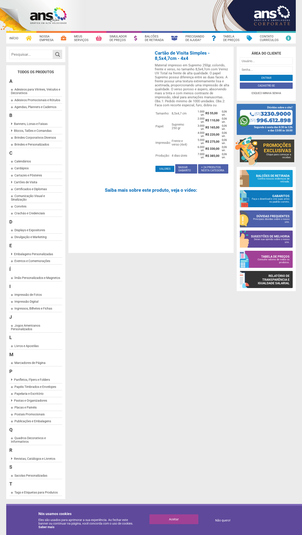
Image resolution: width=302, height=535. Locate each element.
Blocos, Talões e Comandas (33, 130)
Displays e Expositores (29, 230)
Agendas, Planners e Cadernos (35, 107)
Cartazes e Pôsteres (28, 175)
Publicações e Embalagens (32, 421)
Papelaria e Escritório (29, 393)
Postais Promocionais (29, 414)
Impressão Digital (26, 301)
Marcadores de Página (30, 363)
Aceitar (174, 519)
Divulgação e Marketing (30, 237)
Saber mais (46, 527)
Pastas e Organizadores (30, 400)
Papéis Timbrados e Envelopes (35, 387)
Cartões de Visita (25, 182)
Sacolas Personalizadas (30, 475)
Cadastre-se (266, 85)
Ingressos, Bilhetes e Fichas (33, 308)
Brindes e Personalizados (31, 144)
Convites (20, 206)
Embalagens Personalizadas (33, 254)
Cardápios (21, 168)
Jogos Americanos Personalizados (25, 327)
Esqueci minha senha (266, 93)
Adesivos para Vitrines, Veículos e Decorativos (35, 91)
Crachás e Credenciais (29, 213)
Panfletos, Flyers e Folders (32, 379)
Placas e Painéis (25, 407)
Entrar (266, 77)
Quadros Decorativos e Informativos (28, 439)
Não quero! (222, 520)
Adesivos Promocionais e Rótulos (37, 100)
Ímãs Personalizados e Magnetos (37, 278)
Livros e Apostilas (26, 346)
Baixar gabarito (184, 169)
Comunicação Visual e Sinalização (28, 197)
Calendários (22, 161)
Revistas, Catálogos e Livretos (34, 458)
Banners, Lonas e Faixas (31, 124)
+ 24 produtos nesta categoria (212, 169)
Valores (165, 168)
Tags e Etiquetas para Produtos (36, 492)
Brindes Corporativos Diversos (35, 137)
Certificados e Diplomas (30, 189)
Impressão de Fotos (28, 294)
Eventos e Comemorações (32, 261)
